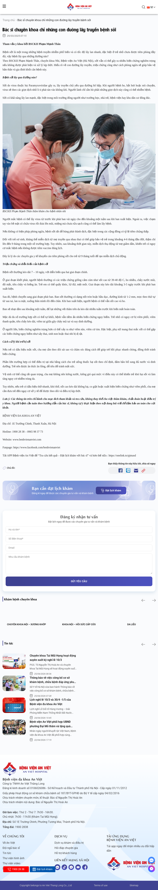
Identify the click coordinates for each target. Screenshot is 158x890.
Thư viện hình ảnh (13, 858)
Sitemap (134, 885)
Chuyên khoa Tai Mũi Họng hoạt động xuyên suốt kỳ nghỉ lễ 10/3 (53, 658)
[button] (142, 600)
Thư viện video (11, 863)
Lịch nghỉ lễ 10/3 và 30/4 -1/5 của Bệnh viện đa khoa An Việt (50, 702)
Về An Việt (9, 842)
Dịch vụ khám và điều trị (69, 842)
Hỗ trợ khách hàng (65, 853)
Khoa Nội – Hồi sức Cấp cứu (79, 624)
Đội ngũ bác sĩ (11, 848)
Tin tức (7, 853)
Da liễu (131, 624)
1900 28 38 (16, 869)
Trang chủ (9, 20)
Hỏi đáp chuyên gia (66, 848)
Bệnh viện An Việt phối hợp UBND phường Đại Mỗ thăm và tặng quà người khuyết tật (50, 724)
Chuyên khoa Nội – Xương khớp (26, 624)
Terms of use (100, 885)
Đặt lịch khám (111, 490)
